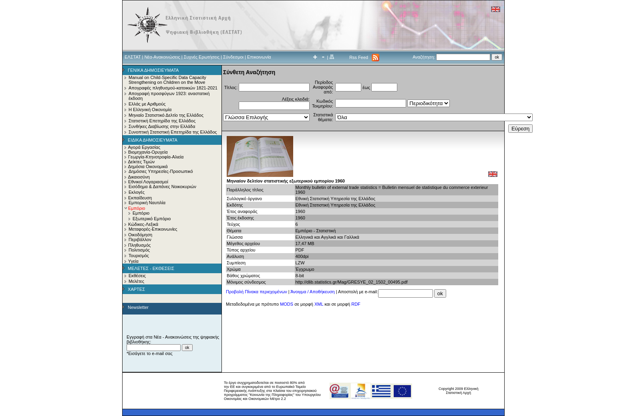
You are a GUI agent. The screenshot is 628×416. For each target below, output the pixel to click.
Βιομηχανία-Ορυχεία (147, 152)
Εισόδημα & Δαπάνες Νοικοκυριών (162, 186)
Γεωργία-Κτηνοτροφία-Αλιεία (155, 156)
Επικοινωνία (259, 57)
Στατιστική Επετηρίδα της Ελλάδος (162, 120)
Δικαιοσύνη (139, 177)
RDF (355, 304)
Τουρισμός (139, 255)
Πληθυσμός (139, 245)
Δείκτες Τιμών (141, 161)
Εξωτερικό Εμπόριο (152, 218)
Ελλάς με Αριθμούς (147, 103)
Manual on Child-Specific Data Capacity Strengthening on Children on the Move (167, 80)
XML (318, 304)
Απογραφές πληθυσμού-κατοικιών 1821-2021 (173, 87)
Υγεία (133, 261)
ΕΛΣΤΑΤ (133, 57)
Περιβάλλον (140, 239)
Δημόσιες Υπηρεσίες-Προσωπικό (161, 171)
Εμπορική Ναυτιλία (147, 202)
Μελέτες (136, 281)
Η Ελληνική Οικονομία (150, 109)
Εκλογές (137, 192)
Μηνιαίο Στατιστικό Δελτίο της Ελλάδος (166, 115)
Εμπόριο (141, 213)
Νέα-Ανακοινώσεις (162, 57)
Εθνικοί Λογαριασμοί (148, 181)
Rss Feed (358, 57)
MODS (286, 304)
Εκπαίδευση (140, 197)
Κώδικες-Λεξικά (143, 224)
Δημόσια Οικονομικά (147, 166)
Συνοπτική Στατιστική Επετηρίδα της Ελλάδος (173, 132)
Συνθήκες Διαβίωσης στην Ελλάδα (162, 126)
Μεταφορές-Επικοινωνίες (153, 229)
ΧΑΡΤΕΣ (136, 289)
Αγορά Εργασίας (144, 147)
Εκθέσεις (137, 275)
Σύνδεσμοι (233, 57)
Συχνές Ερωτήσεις (201, 57)
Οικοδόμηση (140, 234)
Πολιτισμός (139, 250)
